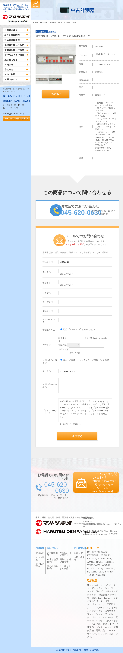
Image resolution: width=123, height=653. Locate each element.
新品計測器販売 (16, 40)
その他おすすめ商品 (16, 54)
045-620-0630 (16, 96)
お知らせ (16, 64)
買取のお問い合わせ (16, 49)
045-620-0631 (16, 101)
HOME (35, 23)
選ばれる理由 (16, 59)
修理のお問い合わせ (16, 45)
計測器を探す (16, 30)
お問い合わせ (16, 79)
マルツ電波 (40, 558)
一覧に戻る (55, 94)
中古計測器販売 (16, 35)
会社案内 (16, 69)
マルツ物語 (16, 74)
